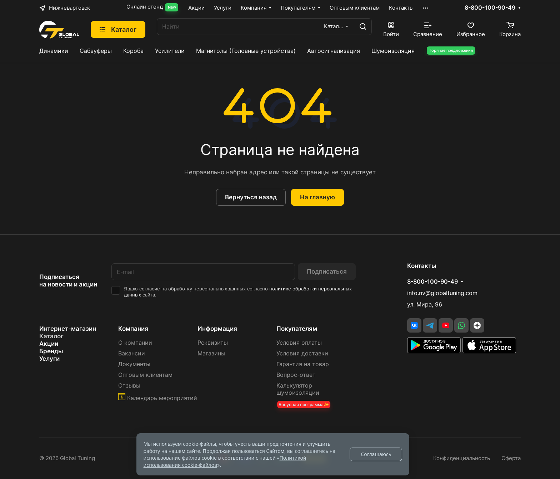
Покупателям (296, 328)
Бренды (51, 351)
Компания (133, 328)
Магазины (211, 353)
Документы (134, 364)
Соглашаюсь (376, 454)
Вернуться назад (251, 197)
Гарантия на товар (302, 364)
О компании (135, 342)
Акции (48, 343)
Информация (217, 328)
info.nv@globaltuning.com (442, 293)
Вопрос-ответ (296, 374)
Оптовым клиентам (145, 374)
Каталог (51, 336)
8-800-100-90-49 (490, 8)
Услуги (49, 358)
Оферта (511, 458)
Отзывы (129, 385)
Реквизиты (213, 342)
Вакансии (131, 353)
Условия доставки (302, 353)
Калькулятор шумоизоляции (297, 389)
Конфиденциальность (461, 458)
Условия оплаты (299, 342)
